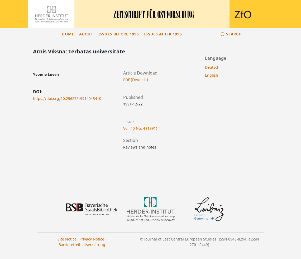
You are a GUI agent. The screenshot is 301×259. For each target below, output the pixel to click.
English (211, 75)
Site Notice (67, 239)
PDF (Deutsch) (135, 79)
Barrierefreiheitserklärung (82, 244)
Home (68, 33)
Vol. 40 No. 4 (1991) (140, 128)
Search (234, 33)
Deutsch (212, 67)
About (86, 33)
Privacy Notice (91, 239)
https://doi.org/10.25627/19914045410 (67, 98)
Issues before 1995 (118, 33)
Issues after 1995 (163, 33)
